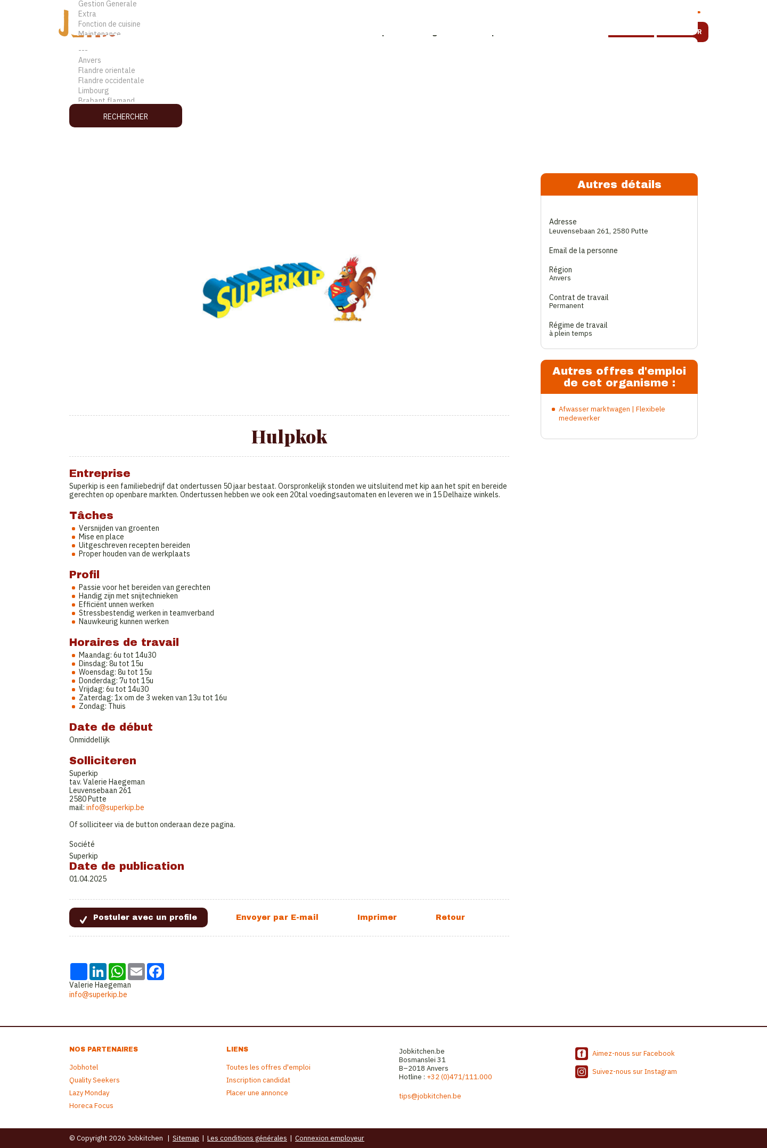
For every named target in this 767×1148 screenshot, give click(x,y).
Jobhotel (83, 1067)
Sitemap (186, 1138)
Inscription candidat (258, 1080)
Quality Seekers (94, 1080)
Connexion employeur (329, 1138)
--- (383, 50)
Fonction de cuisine (383, 24)
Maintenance (383, 34)
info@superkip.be (115, 807)
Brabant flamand (383, 101)
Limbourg (383, 91)
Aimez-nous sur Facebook (633, 1053)
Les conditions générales (247, 1138)
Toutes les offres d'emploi (268, 1067)
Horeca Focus (91, 1105)
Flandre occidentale (383, 81)
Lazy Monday (89, 1092)
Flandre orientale (383, 71)
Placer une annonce (257, 1092)
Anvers (383, 60)
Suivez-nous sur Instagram (634, 1071)
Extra (383, 14)
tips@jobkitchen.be (430, 1096)
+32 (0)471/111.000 (459, 1076)
